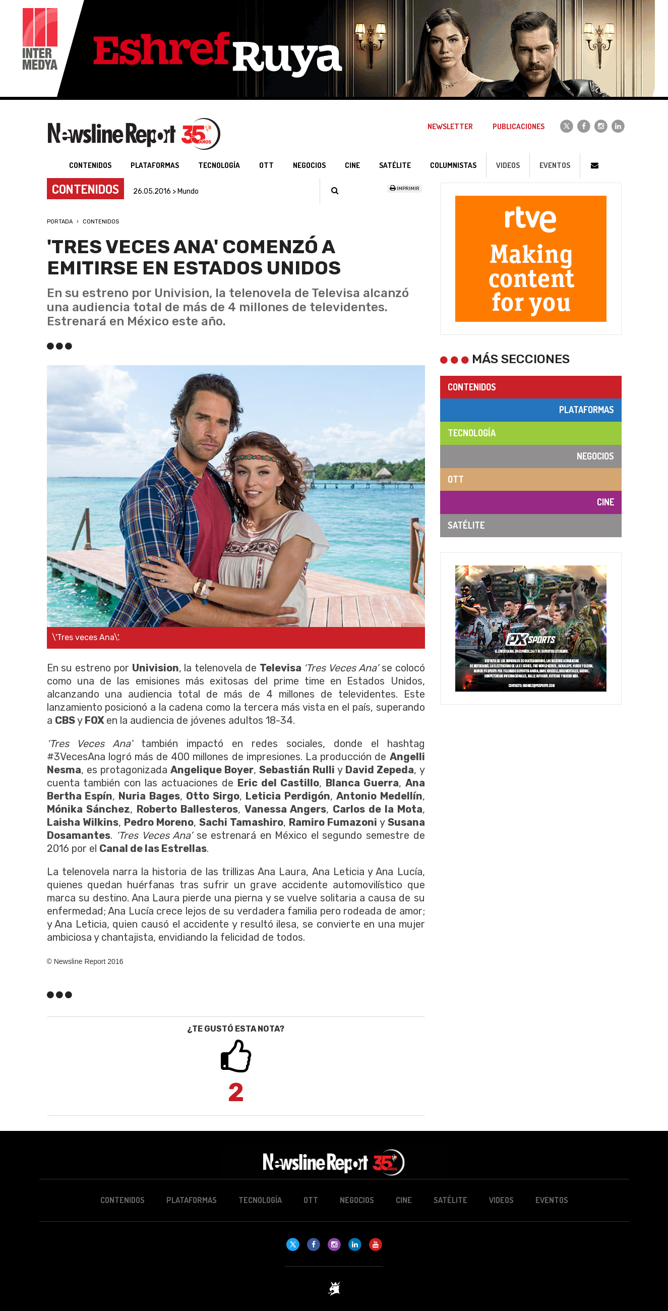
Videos (508, 165)
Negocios (595, 456)
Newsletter (450, 126)
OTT (456, 479)
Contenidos (101, 221)
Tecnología (472, 432)
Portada (60, 221)
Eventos (554, 165)
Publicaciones (518, 126)
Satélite (466, 525)
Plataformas (586, 409)
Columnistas (453, 165)
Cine (605, 501)
